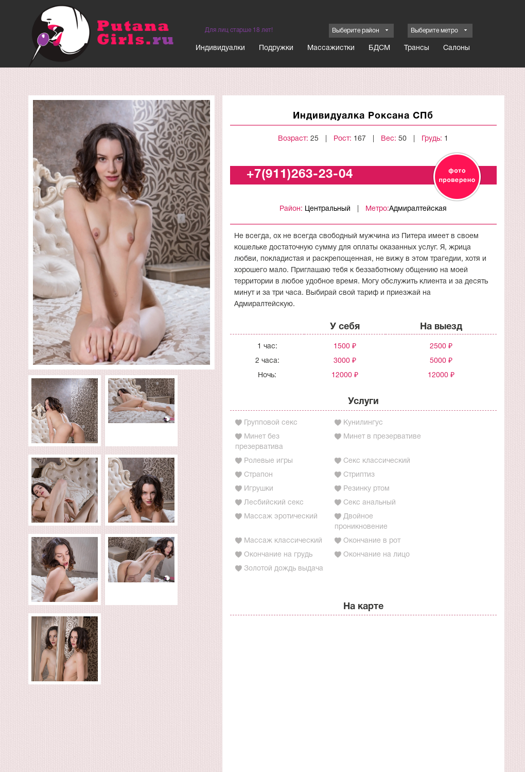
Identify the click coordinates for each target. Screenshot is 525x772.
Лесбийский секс (274, 502)
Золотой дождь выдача (283, 568)
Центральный (328, 209)
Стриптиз (359, 475)
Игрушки (258, 488)
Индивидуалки (220, 48)
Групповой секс (270, 422)
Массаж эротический (281, 516)
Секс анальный (369, 502)
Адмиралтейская (418, 209)
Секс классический (376, 461)
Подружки (276, 48)
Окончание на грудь (278, 554)
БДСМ (379, 48)
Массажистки (331, 48)
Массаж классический (283, 541)
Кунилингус (363, 422)
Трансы (416, 48)
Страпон (258, 475)
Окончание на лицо (376, 554)
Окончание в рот (371, 541)
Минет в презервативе (382, 436)
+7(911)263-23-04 (300, 174)
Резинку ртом (366, 488)
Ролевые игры (268, 461)
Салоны (456, 48)
